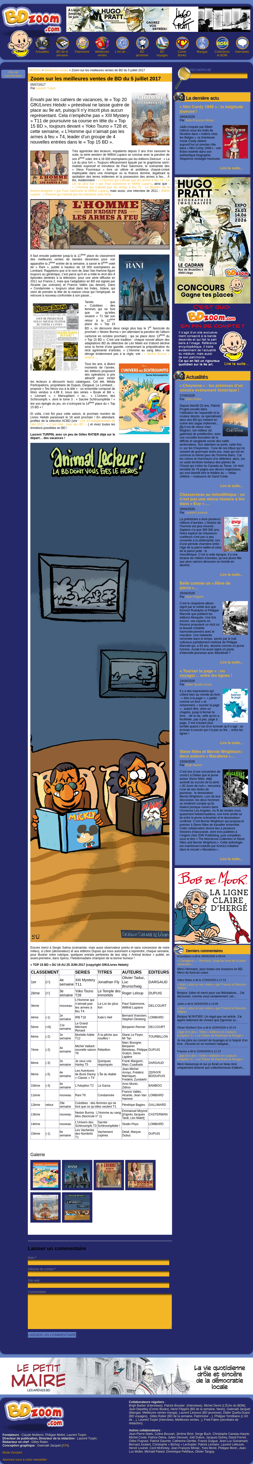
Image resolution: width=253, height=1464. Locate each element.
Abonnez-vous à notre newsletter (25, 1459)
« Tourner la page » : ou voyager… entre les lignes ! (206, 673)
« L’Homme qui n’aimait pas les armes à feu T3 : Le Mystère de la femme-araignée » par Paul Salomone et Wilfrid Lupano (100, 189)
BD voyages (162, 47)
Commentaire (37, 1292)
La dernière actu (202, 98)
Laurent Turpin (45, 88)
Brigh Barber (193, 765)
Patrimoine (82, 45)
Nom (31, 1258)
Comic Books (182, 47)
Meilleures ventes (102, 47)
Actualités (42, 45)
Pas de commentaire (13, 74)
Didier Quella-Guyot (198, 684)
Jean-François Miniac (199, 120)
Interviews (242, 45)
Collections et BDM (222, 47)
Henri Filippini (194, 597)
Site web (33, 1280)
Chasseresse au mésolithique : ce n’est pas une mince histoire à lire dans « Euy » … (212, 499)
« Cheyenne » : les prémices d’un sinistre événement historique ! (211, 387)
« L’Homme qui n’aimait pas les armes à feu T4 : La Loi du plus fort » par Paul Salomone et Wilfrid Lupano (121, 182)
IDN (65, 1445)
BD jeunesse (142, 47)
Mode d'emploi (12, 1452)
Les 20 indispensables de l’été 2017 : (72, 422)
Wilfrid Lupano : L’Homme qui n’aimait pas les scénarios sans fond (100, 192)
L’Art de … (122, 45)
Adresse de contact (41, 1269)
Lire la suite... (231, 168)
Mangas (202, 45)
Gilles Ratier (193, 399)
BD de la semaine (62, 47)
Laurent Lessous (196, 512)
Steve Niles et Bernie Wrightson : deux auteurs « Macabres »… (211, 753)
